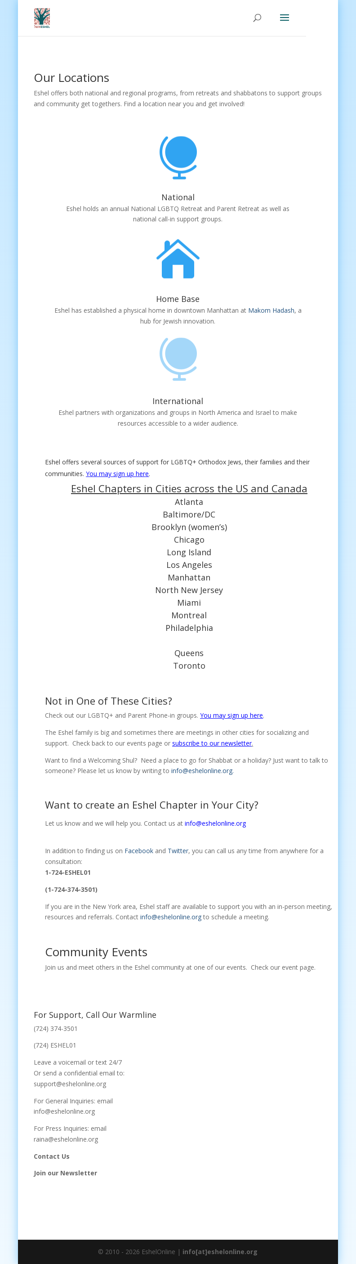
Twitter (178, 850)
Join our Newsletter (65, 1173)
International (177, 401)
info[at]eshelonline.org (220, 1251)
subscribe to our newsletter (212, 743)
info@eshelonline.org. (202, 770)
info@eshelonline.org (215, 823)
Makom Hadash (271, 310)
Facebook (139, 850)
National (178, 197)
